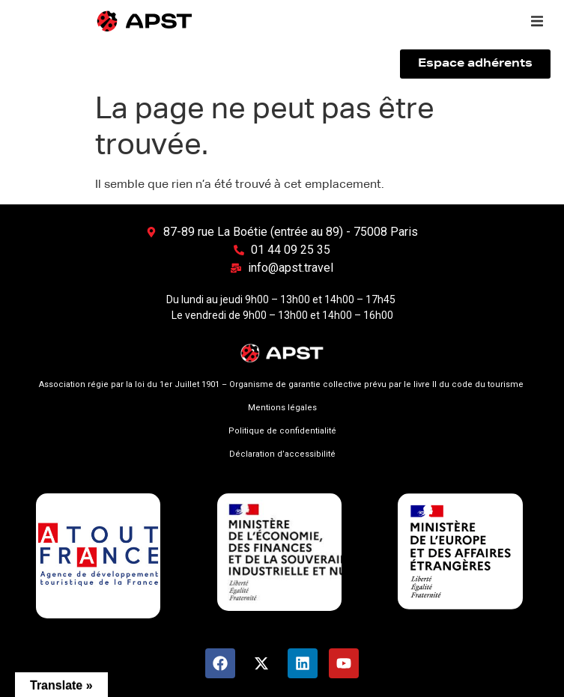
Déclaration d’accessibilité (282, 454)
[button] (537, 20)
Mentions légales (282, 408)
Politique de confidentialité (282, 431)
